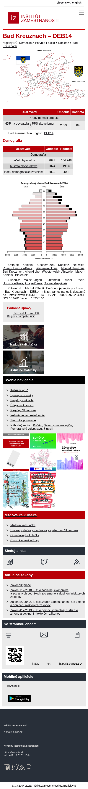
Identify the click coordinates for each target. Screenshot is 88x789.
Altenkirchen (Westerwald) (42, 271)
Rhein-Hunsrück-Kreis (17, 268)
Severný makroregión (58, 425)
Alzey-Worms (33, 283)
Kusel (68, 280)
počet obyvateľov (23, 160)
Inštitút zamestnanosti (45, 785)
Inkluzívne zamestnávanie (27, 415)
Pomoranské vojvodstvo (26, 428)
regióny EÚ (10, 42)
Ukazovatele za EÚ (26, 313)
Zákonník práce (20, 585)
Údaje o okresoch (22, 405)
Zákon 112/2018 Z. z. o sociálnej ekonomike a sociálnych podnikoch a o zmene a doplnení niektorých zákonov (47, 593)
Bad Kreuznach (13, 271)
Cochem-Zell (45, 264)
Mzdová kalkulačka (22, 525)
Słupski (48, 428)
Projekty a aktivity (21, 400)
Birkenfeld (21, 275)
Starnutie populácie (23, 420)
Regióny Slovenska (23, 410)
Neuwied (78, 264)
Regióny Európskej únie (21, 316)
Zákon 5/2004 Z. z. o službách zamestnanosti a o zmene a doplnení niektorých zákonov (47, 603)
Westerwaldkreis (46, 268)
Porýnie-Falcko (45, 42)
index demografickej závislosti (23, 171)
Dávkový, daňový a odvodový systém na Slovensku (44, 530)
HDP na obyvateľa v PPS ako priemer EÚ (29, 125)
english (77, 2)
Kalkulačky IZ (19, 390)
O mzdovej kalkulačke (24, 535)
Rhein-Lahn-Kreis (72, 268)
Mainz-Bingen (33, 280)
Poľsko (37, 425)
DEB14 (48, 133)
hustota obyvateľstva (23, 166)
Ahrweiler (67, 271)
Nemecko (25, 42)
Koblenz (63, 42)
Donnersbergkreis (55, 283)
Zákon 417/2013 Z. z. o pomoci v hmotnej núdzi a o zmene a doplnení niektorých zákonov (44, 612)
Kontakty (8, 746)
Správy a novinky (21, 395)
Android (15, 685)
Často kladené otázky (24, 540)
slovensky (63, 2)
